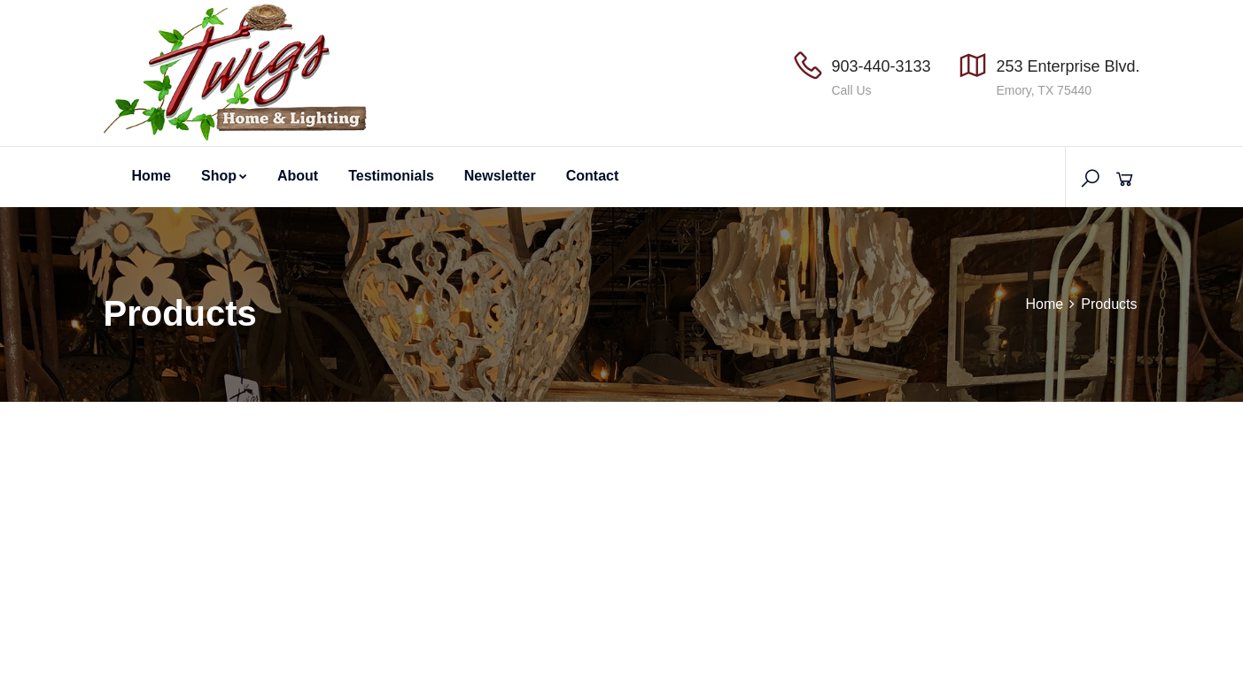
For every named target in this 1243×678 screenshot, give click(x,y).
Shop (224, 175)
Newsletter (500, 175)
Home (151, 175)
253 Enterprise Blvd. (1067, 66)
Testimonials (391, 175)
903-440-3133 (880, 66)
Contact (592, 175)
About (297, 175)
